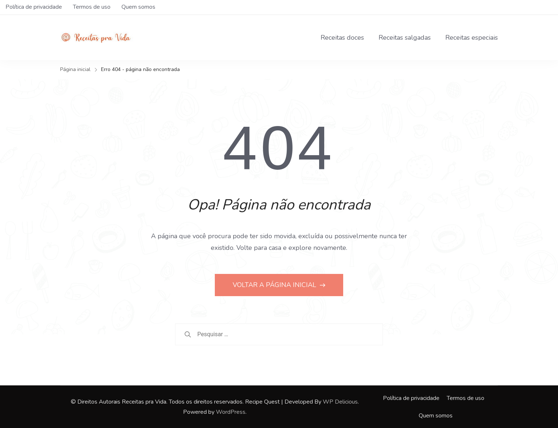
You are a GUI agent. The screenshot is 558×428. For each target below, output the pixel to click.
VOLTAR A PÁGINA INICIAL (275, 284)
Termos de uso (92, 7)
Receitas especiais (471, 37)
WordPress (230, 412)
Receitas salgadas (405, 37)
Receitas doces (342, 37)
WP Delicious (340, 402)
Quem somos (138, 7)
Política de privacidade (33, 7)
